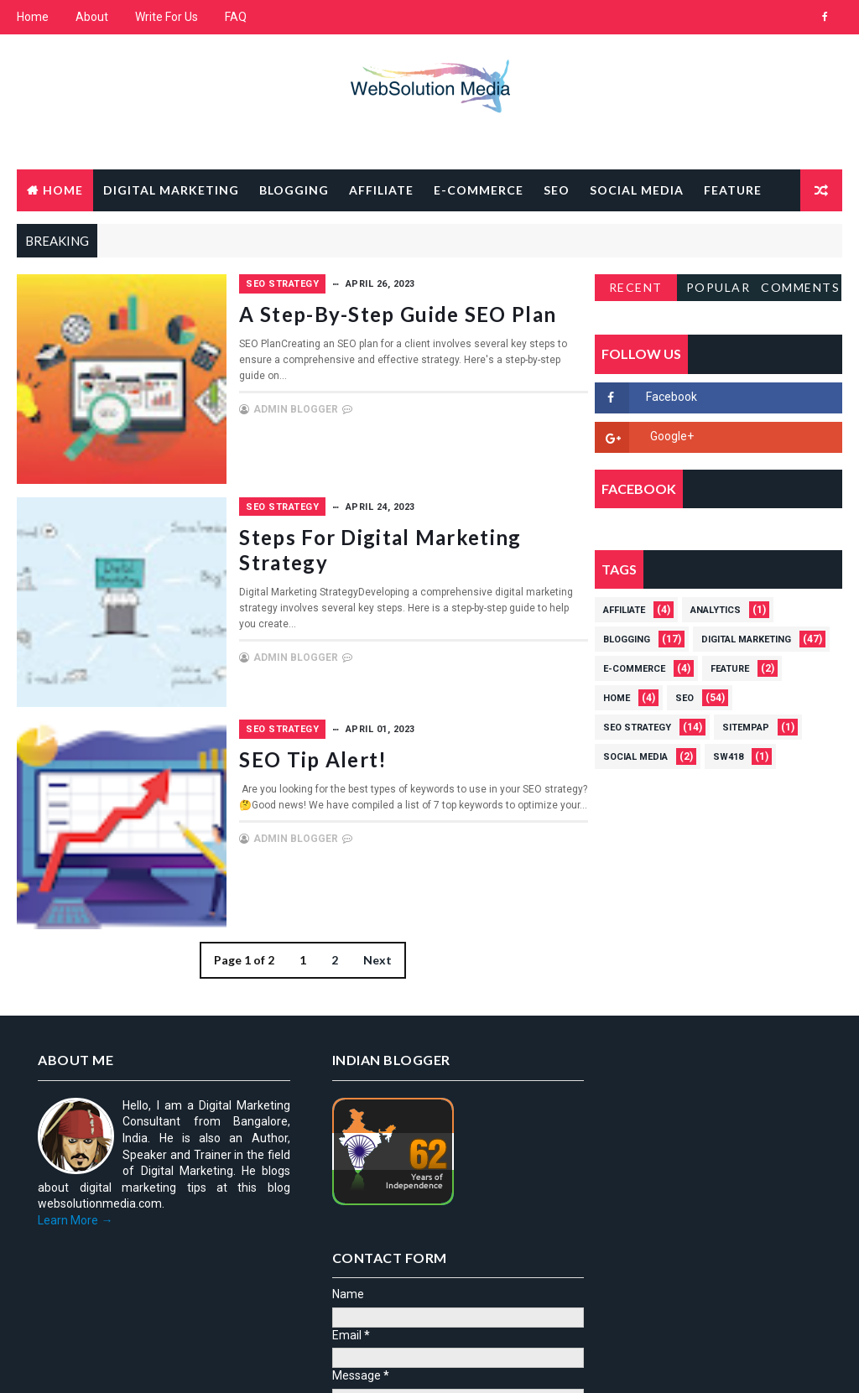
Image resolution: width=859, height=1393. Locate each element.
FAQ (236, 16)
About (91, 16)
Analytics (715, 610)
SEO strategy (374, 283)
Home (33, 16)
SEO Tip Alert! (405, 758)
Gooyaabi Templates (340, 1363)
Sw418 (728, 756)
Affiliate (381, 190)
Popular (718, 287)
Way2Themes (161, 1363)
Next (372, 959)
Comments (800, 287)
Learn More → (75, 1219)
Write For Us (166, 16)
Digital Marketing (171, 190)
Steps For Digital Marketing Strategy (431, 549)
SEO (557, 190)
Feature (733, 190)
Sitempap (745, 727)
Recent (636, 287)
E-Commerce (478, 190)
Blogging (294, 190)
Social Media (637, 190)
